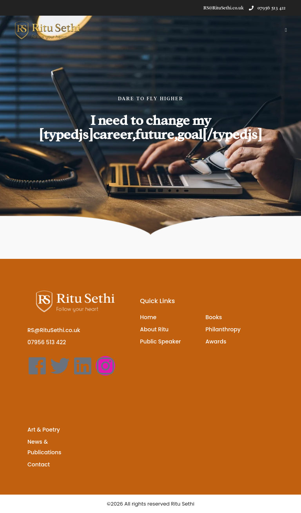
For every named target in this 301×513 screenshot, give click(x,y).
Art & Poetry (43, 430)
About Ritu (154, 329)
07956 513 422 (267, 7)
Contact (38, 464)
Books (213, 317)
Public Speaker (160, 341)
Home (148, 317)
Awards (215, 341)
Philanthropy (223, 329)
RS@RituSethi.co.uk (53, 330)
